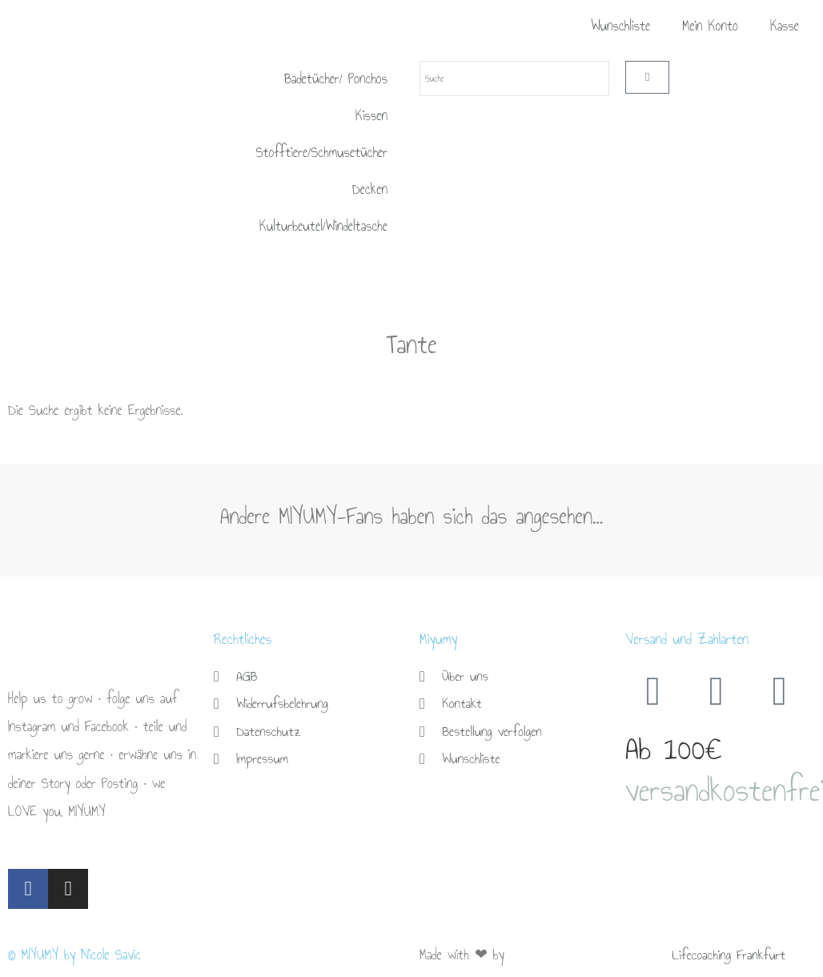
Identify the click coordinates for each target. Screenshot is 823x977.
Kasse (784, 26)
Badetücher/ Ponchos (335, 79)
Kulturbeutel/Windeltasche (323, 226)
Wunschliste (620, 26)
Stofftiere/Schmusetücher (321, 152)
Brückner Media (547, 955)
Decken (369, 189)
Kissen (371, 116)
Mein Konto (710, 26)
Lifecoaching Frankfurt (731, 955)
